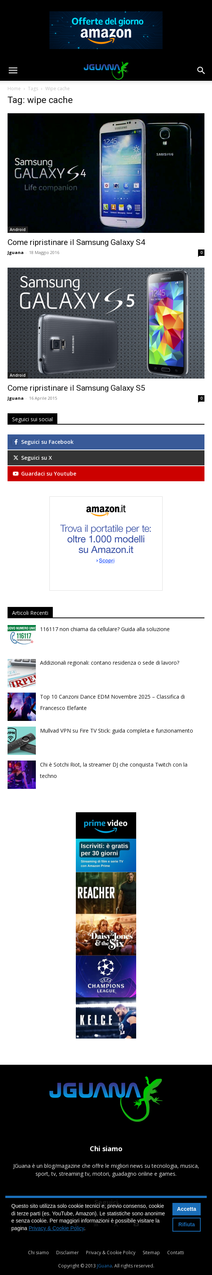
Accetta (186, 1209)
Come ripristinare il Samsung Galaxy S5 (76, 388)
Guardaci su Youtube (44, 473)
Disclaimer (67, 1252)
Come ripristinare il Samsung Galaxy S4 (76, 242)
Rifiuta (186, 1224)
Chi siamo (38, 1252)
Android (18, 229)
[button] (13, 70)
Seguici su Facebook (43, 441)
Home (14, 88)
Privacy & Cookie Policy (110, 1252)
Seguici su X (32, 457)
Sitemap (151, 1252)
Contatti (175, 1252)
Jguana (16, 252)
